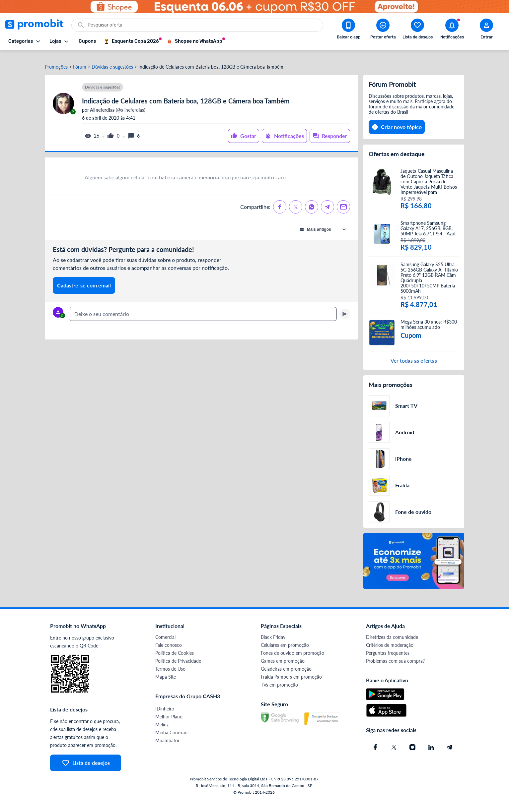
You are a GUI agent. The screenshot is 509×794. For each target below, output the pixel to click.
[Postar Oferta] (383, 30)
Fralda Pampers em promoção (291, 670)
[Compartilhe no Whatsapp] (311, 200)
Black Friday (273, 631)
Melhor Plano (168, 710)
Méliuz (162, 718)
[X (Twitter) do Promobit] (394, 741)
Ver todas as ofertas (414, 354)
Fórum (79, 60)
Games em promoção (283, 654)
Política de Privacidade (178, 654)
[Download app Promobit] (348, 30)
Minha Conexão (171, 726)
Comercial (165, 631)
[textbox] (202, 308)
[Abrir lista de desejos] (417, 30)
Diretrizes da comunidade (392, 631)
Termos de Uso (170, 662)
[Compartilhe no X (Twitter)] (295, 200)
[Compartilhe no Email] (343, 200)
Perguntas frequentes (387, 646)
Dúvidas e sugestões (112, 60)
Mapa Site (165, 670)
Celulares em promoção (285, 638)
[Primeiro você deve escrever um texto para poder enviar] (344, 307)
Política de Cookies (174, 646)
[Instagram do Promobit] (412, 741)
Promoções (56, 60)
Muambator (167, 734)
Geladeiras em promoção (286, 662)
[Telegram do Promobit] (449, 741)
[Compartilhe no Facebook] (279, 200)
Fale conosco (168, 638)
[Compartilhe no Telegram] (327, 200)
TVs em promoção (279, 678)
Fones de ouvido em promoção (292, 646)
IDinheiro (164, 702)
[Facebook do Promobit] (375, 741)
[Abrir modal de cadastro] (486, 30)
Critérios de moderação (389, 638)
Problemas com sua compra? (395, 654)
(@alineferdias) (117, 103)
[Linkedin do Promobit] (431, 741)
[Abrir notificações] (452, 30)
